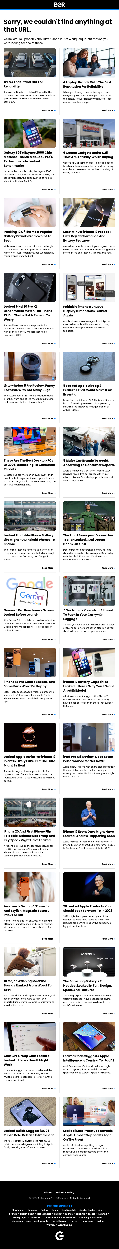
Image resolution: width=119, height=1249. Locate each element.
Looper (91, 1214)
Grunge (13, 1214)
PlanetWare (69, 1217)
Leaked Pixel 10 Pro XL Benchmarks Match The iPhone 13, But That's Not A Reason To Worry (28, 313)
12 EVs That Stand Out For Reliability (23, 84)
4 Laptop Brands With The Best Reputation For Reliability (87, 84)
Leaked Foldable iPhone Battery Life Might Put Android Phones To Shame (29, 539)
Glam (101, 1210)
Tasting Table (41, 1221)
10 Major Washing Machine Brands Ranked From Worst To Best (28, 985)
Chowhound (18, 1210)
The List (73, 1221)
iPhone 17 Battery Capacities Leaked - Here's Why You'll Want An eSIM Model (88, 686)
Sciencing (84, 1217)
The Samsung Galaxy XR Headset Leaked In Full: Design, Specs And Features (87, 985)
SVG (28, 1221)
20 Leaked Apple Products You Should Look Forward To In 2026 (87, 908)
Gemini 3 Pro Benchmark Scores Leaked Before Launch (29, 612)
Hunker (58, 1214)
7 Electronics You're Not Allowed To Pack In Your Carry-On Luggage (88, 614)
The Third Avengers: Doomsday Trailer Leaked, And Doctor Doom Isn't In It (88, 539)
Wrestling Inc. (65, 1225)
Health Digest (27, 1214)
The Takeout (87, 1221)
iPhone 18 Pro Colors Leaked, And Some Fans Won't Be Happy (29, 684)
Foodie (55, 1210)
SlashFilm (97, 1217)
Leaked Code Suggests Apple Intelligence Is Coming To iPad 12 (88, 1058)
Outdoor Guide (52, 1217)
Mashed (102, 1214)
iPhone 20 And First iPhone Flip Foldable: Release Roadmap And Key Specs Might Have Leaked (29, 835)
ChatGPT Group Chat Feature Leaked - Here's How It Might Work (26, 1060)
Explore (44, 1210)
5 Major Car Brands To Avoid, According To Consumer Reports (89, 463)
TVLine (100, 1221)
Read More (47, 110)
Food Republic (69, 1210)
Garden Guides (87, 1210)
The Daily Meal (58, 1221)
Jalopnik (80, 1214)
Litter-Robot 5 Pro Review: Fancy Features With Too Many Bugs (29, 388)
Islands (69, 1214)
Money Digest (20, 1217)
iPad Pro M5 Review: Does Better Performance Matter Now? (88, 759)
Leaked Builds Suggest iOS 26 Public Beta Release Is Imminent (29, 1133)
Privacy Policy (65, 1192)
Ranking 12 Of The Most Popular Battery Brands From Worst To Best (28, 236)
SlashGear (17, 1221)
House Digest (44, 1214)
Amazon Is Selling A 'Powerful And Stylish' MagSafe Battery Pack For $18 (27, 910)
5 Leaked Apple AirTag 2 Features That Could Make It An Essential (87, 390)
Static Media (44, 1198)
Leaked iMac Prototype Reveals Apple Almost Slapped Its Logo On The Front (88, 1135)
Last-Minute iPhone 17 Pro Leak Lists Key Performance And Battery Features (87, 236)
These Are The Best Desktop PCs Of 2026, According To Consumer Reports (29, 464)
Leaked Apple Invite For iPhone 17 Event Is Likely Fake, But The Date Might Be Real (29, 761)
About (48, 1192)
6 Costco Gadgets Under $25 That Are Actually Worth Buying (88, 155)
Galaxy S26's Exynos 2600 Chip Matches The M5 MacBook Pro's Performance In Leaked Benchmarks (28, 159)
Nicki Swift (36, 1217)
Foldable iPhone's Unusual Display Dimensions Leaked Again (85, 311)
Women (50, 1225)
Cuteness (32, 1210)
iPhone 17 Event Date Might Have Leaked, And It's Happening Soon (89, 834)
